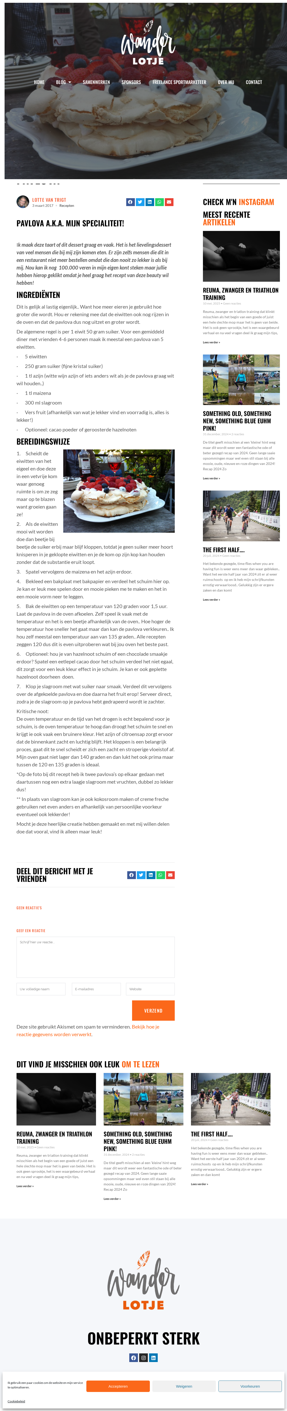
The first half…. (224, 549)
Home (39, 82)
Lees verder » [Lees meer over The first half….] (211, 599)
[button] (130, 202)
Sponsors (131, 82)
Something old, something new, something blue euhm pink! (237, 420)
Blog (63, 82)
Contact (254, 82)
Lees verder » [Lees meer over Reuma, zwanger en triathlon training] (211, 342)
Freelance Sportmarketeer (179, 82)
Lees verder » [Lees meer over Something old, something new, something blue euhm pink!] (211, 478)
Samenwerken (96, 82)
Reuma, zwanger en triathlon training (241, 294)
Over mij (226, 82)
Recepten (66, 205)
